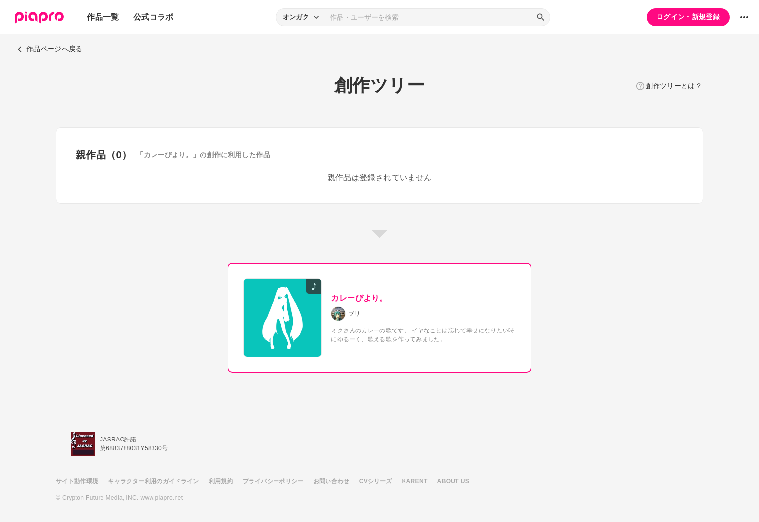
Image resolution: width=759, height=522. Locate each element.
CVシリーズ (375, 481)
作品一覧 (103, 17)
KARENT (415, 481)
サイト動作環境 (77, 481)
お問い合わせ (331, 481)
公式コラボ (153, 17)
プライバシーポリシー (273, 481)
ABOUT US (453, 481)
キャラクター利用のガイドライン (153, 481)
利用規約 (221, 481)
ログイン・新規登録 (688, 17)
